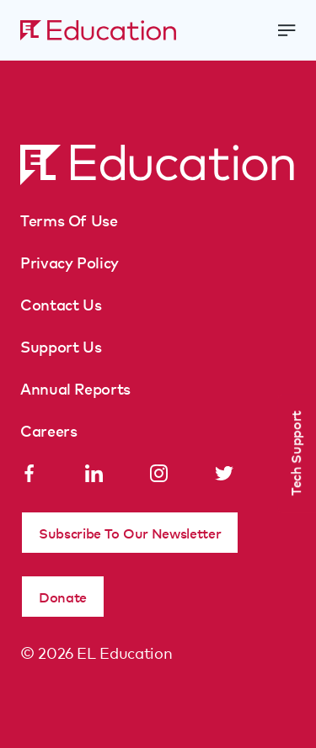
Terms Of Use (69, 220)
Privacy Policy (69, 262)
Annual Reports (75, 388)
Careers (48, 430)
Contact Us (60, 304)
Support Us (60, 346)
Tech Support (295, 453)
